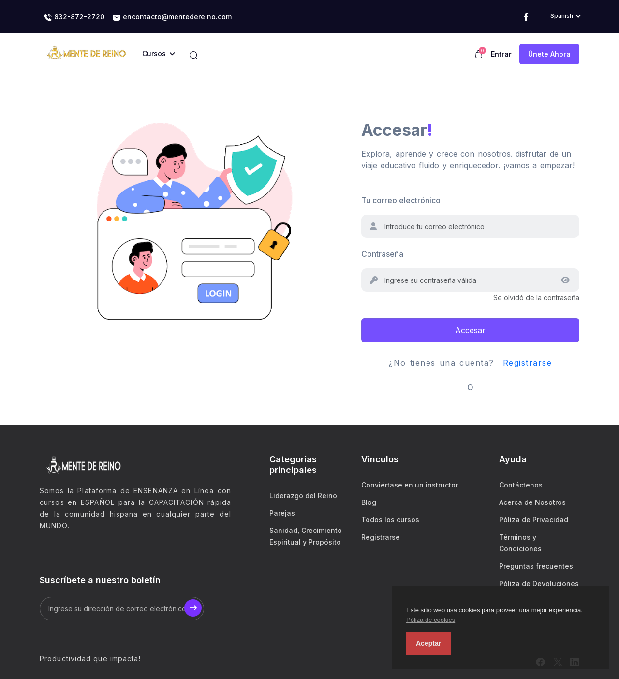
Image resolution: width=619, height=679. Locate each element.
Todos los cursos (390, 520)
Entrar (501, 54)
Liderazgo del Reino (303, 495)
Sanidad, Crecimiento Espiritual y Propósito (305, 536)
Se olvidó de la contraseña (536, 298)
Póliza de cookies (430, 619)
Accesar (470, 330)
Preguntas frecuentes (536, 566)
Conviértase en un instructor (409, 485)
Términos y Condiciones (520, 543)
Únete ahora (549, 54)
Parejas (282, 513)
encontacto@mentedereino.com (172, 17)
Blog (368, 502)
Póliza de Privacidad (533, 520)
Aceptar (428, 643)
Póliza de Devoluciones (539, 583)
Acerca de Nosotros (532, 502)
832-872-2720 (74, 17)
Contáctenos (521, 485)
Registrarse (527, 363)
